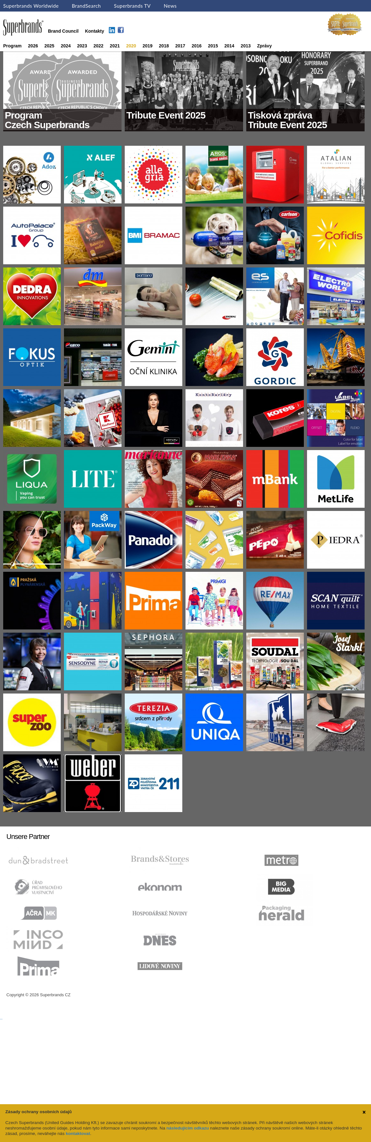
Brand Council (63, 31)
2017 (180, 45)
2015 (213, 45)
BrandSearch (86, 6)
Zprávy (264, 45)
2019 (148, 45)
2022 (98, 45)
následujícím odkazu (187, 1128)
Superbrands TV (132, 6)
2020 (131, 45)
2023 (82, 45)
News (170, 6)
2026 (33, 45)
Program (12, 45)
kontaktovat (78, 1133)
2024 (66, 45)
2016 (196, 45)
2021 (115, 45)
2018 (164, 45)
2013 (246, 45)
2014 (229, 45)
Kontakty (94, 31)
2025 (49, 45)
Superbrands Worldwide (31, 6)
